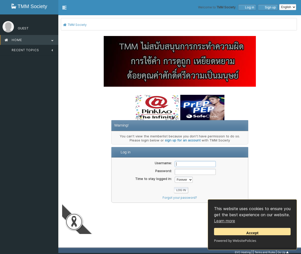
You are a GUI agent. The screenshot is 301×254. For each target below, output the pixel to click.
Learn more (224, 220)
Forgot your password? (180, 197)
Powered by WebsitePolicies (235, 240)
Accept (252, 233)
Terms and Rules (265, 252)
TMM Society (29, 6)
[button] (64, 8)
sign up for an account (183, 140)
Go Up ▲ (283, 252)
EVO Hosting (243, 252)
